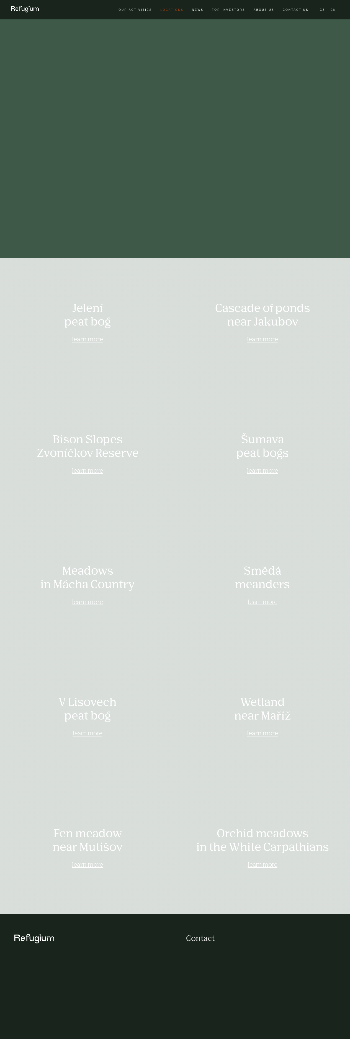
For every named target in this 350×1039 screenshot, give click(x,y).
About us (264, 9)
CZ (322, 9)
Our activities (135, 9)
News (198, 9)
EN (333, 9)
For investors (228, 9)
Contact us (296, 9)
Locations (172, 9)
